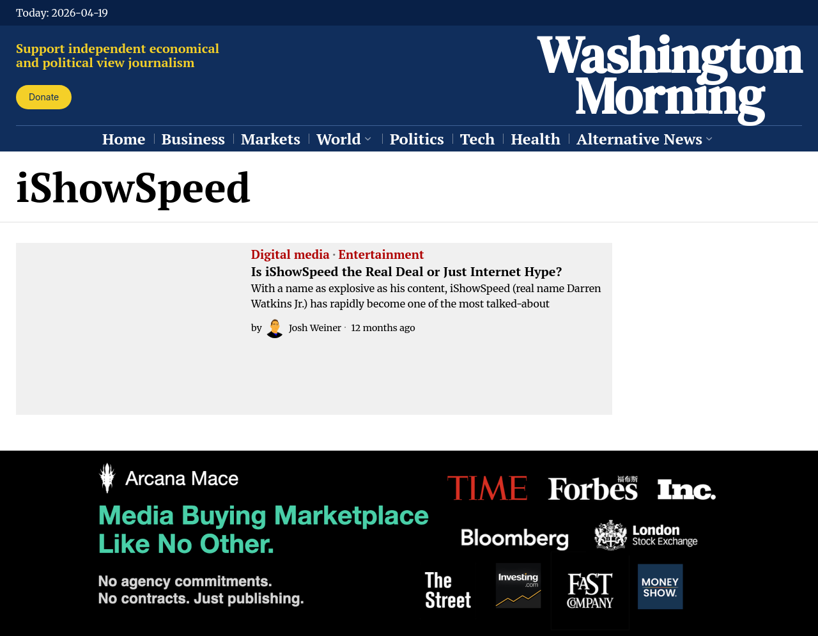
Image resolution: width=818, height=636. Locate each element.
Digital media (290, 255)
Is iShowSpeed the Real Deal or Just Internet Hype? (406, 272)
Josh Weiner (303, 328)
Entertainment (381, 255)
